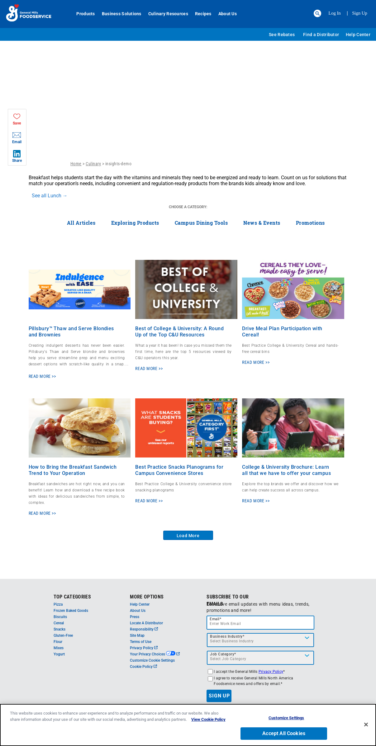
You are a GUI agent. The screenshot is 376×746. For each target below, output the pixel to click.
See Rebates (282, 34)
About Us (224, 13)
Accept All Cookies (283, 735)
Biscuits (60, 617)
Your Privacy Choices (154, 654)
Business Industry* (227, 636)
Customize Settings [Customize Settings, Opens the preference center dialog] (286, 719)
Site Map (137, 635)
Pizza (58, 604)
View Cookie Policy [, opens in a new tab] (208, 720)
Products (82, 13)
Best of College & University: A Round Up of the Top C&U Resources (179, 332)
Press (134, 617)
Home (76, 163)
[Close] (366, 725)
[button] (317, 13)
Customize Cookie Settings (152, 660)
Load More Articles (188, 536)
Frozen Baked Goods (71, 610)
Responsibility (144, 629)
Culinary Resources (165, 13)
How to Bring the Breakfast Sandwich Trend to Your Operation (73, 470)
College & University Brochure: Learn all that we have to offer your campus (286, 470)
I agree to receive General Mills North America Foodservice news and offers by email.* (253, 681)
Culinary (93, 163)
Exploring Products (135, 222)
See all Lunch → (50, 196)
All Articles (81, 222)
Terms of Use (140, 642)
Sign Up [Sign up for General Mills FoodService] (359, 13)
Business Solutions (118, 13)
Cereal (59, 623)
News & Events (261, 222)
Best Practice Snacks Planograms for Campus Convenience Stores (179, 470)
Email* (215, 619)
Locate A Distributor (146, 623)
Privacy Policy (144, 648)
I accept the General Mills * (249, 671)
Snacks (59, 629)
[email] (260, 623)
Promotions (310, 222)
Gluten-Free (63, 635)
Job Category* (223, 654)
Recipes (200, 13)
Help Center (358, 34)
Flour (58, 642)
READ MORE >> (42, 376)
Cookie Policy (143, 666)
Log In (334, 13)
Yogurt (59, 654)
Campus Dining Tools (201, 222)
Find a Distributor (321, 34)
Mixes (59, 648)
